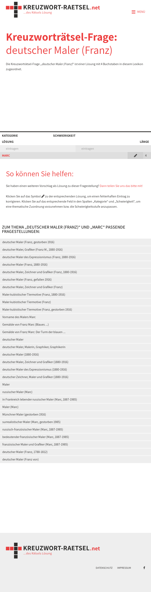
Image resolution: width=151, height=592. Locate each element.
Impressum (124, 568)
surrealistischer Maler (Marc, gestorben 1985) (31, 422)
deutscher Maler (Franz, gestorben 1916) (28, 242)
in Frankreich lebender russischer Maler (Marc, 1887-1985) (39, 399)
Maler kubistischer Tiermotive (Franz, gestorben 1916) (37, 309)
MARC (6, 155)
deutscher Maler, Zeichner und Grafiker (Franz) (32, 287)
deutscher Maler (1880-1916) (20, 354)
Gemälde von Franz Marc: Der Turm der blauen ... (33, 332)
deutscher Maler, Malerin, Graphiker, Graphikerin (33, 347)
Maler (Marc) (10, 407)
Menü (138, 12)
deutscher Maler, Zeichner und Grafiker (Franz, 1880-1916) (39, 272)
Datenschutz (104, 568)
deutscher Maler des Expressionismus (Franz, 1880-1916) (39, 257)
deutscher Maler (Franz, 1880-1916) (25, 264)
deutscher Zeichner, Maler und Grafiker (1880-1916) (35, 377)
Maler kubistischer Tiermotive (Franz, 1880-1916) (33, 294)
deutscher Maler (12, 339)
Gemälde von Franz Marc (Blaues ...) (25, 324)
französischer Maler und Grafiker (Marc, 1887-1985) (35, 444)
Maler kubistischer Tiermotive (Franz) (26, 302)
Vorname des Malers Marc (19, 317)
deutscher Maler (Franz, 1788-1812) (25, 452)
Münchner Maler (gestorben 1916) (24, 414)
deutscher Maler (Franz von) (20, 459)
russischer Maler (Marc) (17, 392)
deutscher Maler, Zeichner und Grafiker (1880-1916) (35, 362)
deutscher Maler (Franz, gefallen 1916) (27, 279)
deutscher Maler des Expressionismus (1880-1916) (34, 369)
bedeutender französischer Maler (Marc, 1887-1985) (35, 437)
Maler (6, 384)
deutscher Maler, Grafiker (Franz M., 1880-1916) (32, 249)
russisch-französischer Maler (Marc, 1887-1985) (32, 429)
